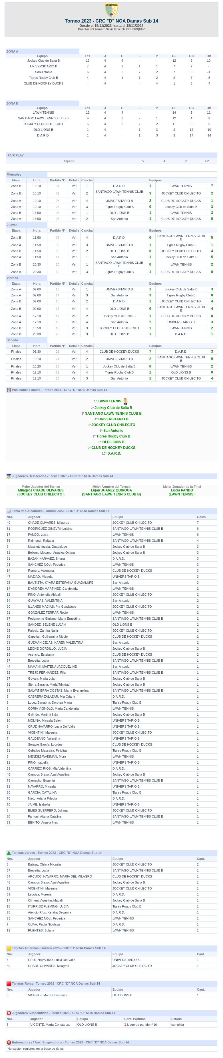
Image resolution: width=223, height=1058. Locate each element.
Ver (74, 186)
